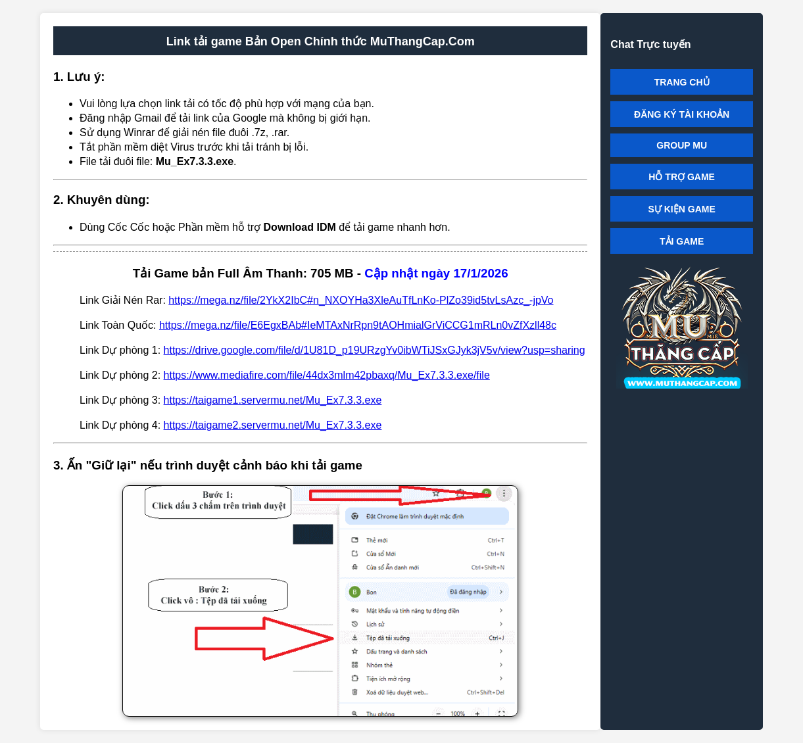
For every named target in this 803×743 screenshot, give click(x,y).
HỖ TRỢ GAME (681, 177)
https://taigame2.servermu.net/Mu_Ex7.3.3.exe (273, 425)
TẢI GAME (682, 241)
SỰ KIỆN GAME (682, 209)
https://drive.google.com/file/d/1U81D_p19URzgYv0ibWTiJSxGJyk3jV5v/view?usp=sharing (374, 350)
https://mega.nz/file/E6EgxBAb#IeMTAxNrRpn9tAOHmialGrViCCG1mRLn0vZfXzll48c (357, 325)
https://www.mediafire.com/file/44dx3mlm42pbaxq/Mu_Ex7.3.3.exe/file (327, 375)
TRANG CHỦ (682, 82)
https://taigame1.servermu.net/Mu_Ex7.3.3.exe (273, 400)
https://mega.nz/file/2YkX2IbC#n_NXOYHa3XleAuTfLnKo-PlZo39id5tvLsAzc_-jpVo (360, 300)
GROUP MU (681, 145)
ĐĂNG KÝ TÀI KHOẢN (681, 114)
